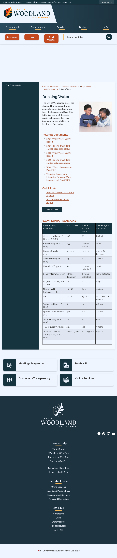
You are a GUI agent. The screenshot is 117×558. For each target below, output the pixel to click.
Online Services (58, 487)
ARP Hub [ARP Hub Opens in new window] (58, 530)
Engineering (86, 86)
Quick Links (49, 188)
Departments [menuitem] (38, 27)
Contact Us (12, 37)
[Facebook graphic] (98, 434)
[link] (106, 2)
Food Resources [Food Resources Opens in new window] (58, 526)
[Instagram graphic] (108, 434)
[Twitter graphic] (103, 434)
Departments (53, 86)
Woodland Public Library (58, 491)
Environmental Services (58, 495)
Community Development (70, 86)
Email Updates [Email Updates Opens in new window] (51, 38)
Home (44, 86)
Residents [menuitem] (62, 27)
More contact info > (58, 472)
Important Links (58, 481)
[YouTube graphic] (113, 434)
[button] (109, 37)
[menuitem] (20, 85)
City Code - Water (14, 85)
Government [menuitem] (12, 27)
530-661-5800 (62, 457)
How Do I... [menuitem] (105, 27)
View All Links (52, 210)
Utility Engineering (51, 89)
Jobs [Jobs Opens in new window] (32, 37)
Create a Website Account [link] (13, 2)
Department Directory (58, 468)
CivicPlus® (74, 550)
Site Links (58, 507)
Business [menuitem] (84, 27)
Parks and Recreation (59, 499)
